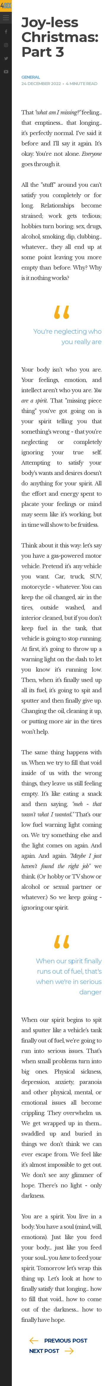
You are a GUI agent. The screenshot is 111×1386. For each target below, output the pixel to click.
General (30, 77)
